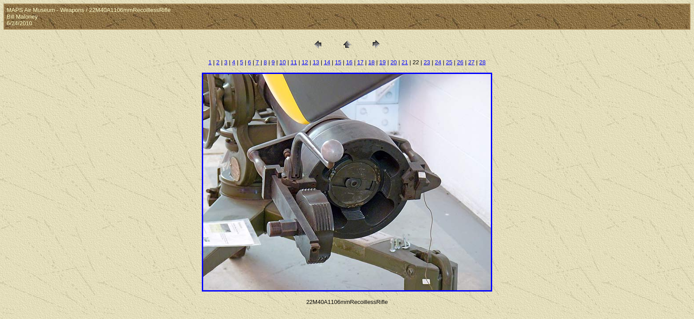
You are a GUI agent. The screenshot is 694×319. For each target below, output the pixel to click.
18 (371, 62)
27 (471, 62)
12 (305, 62)
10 (282, 62)
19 (382, 62)
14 (327, 62)
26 (460, 62)
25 (449, 62)
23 (427, 62)
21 (404, 62)
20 (393, 62)
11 (293, 62)
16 (349, 62)
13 (316, 62)
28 (482, 62)
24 (438, 62)
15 (338, 62)
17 (360, 62)
